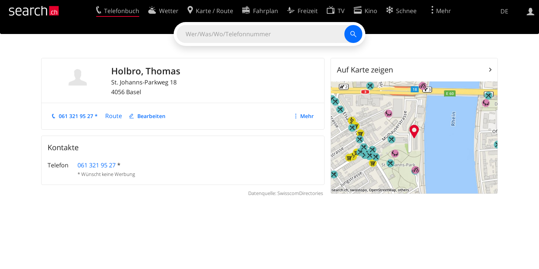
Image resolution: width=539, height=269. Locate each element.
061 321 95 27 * (78, 116)
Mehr (307, 116)
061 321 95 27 (96, 165)
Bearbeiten (151, 116)
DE (504, 11)
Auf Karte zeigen (365, 70)
